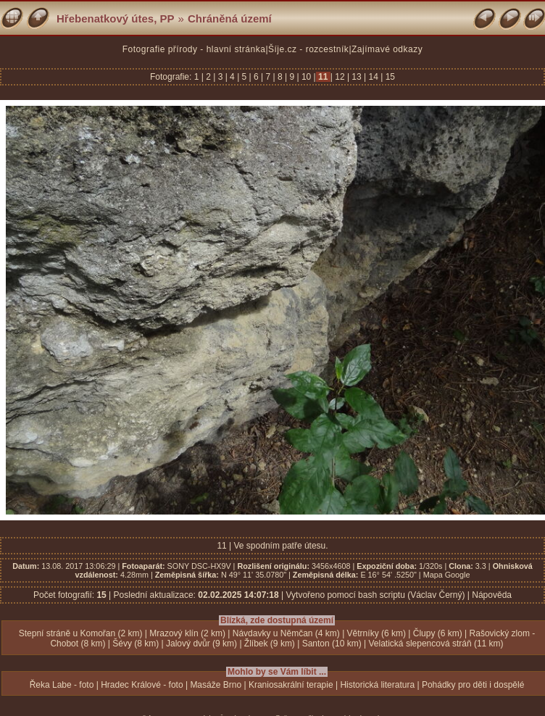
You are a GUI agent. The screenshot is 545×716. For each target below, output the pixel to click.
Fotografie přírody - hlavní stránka (194, 49)
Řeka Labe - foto (62, 685)
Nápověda (492, 595)
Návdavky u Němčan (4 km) (286, 633)
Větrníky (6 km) (376, 633)
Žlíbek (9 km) (269, 643)
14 (373, 77)
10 (306, 77)
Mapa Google (446, 574)
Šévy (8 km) (135, 643)
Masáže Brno (215, 685)
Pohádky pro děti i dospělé (473, 685)
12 (340, 77)
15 (389, 77)
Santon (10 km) (332, 643)
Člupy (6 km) (437, 633)
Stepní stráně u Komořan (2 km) (81, 633)
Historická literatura (377, 685)
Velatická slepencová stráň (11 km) (436, 643)
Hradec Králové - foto (142, 685)
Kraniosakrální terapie (291, 685)
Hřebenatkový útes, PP (116, 18)
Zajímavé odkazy (387, 49)
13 (356, 77)
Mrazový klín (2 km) (187, 633)
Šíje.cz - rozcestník (308, 49)
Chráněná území (230, 18)
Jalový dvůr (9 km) (201, 643)
